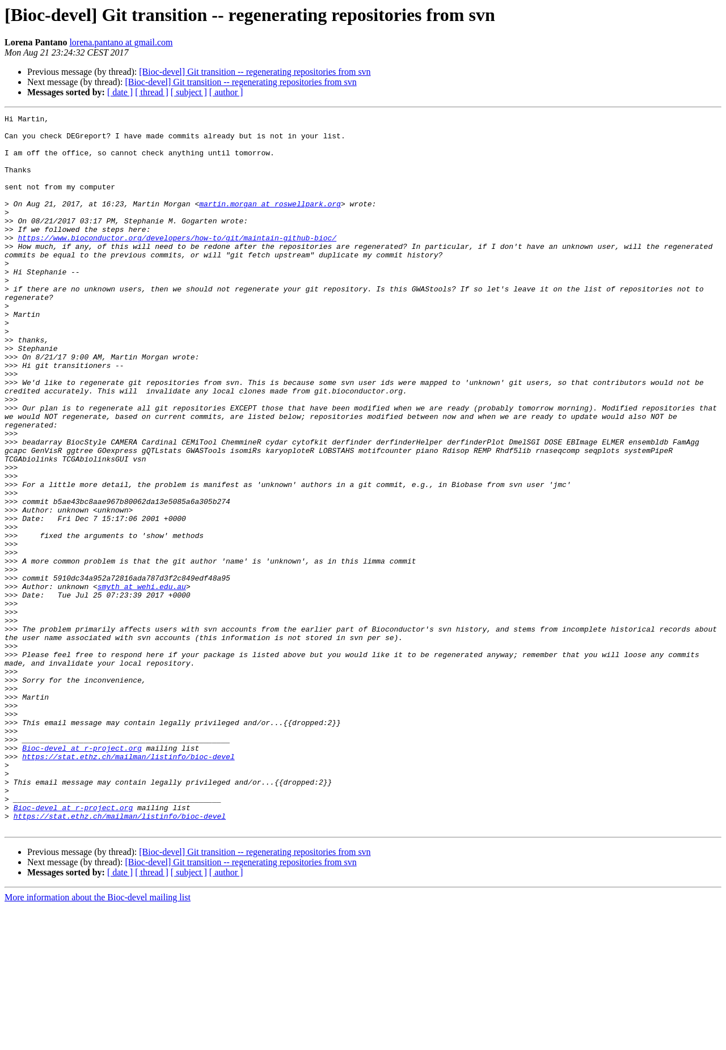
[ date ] (120, 92)
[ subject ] (189, 92)
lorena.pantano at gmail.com (120, 42)
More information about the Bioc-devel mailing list (98, 1040)
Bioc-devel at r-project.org (82, 875)
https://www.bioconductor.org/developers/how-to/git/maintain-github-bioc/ (177, 263)
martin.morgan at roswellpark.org (270, 222)
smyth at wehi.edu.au (142, 681)
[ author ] (226, 92)
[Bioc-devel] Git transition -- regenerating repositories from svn (254, 72)
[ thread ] (151, 92)
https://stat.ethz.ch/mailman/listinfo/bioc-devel (128, 885)
